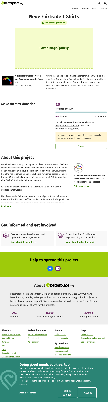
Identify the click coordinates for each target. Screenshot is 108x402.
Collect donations (89, 9)
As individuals (33, 338)
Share (81, 146)
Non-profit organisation (55, 23)
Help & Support (87, 334)
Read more (6, 206)
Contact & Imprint (9, 353)
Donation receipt (61, 351)
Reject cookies (67, 392)
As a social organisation (37, 334)
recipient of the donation (67, 125)
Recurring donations (63, 355)
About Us (103, 9)
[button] (50, 268)
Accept (86, 392)
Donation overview (62, 347)
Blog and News (8, 338)
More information (27, 392)
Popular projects (61, 338)
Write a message (81, 186)
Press (4, 349)
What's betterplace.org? (11, 334)
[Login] (105, 3)
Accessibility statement (11, 357)
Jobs (3, 346)
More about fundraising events (80, 242)
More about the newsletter (24, 242)
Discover (75, 9)
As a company (33, 342)
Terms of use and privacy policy (93, 338)
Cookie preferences (88, 342)
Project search (60, 334)
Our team (5, 342)
